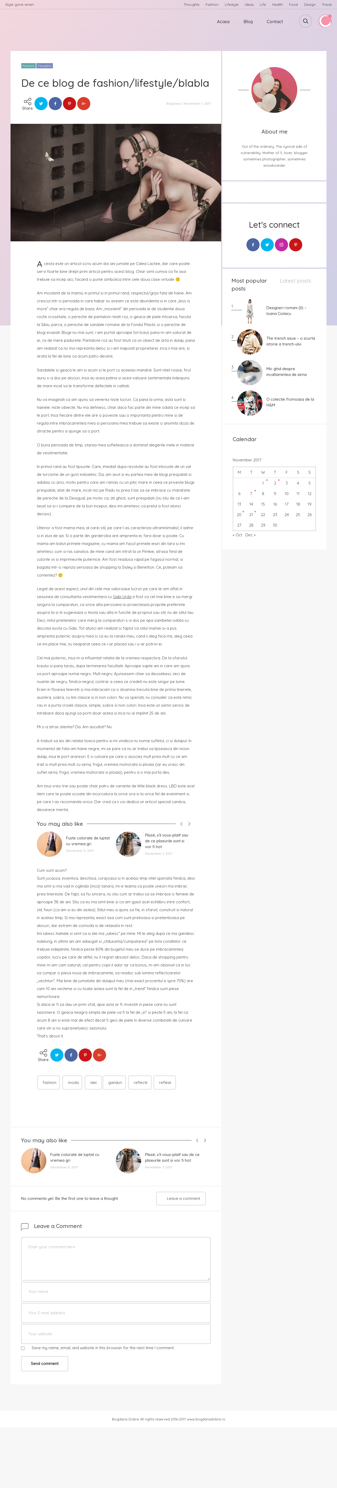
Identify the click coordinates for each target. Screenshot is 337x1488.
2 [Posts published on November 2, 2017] (275, 483)
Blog (248, 21)
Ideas (249, 4)
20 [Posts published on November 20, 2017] (239, 514)
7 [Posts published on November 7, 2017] (251, 493)
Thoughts (191, 4)
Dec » (250, 534)
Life (263, 4)
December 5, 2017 (80, 851)
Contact (275, 21)
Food (293, 4)
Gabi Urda (122, 596)
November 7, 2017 (158, 853)
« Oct (237, 534)
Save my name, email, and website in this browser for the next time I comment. (103, 1347)
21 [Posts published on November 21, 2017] (251, 514)
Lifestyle (232, 4)
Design (310, 4)
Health (277, 4)
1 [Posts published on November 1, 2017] (263, 483)
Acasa (223, 21)
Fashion (212, 4)
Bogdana (173, 103)
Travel (327, 4)
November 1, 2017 (197, 103)
